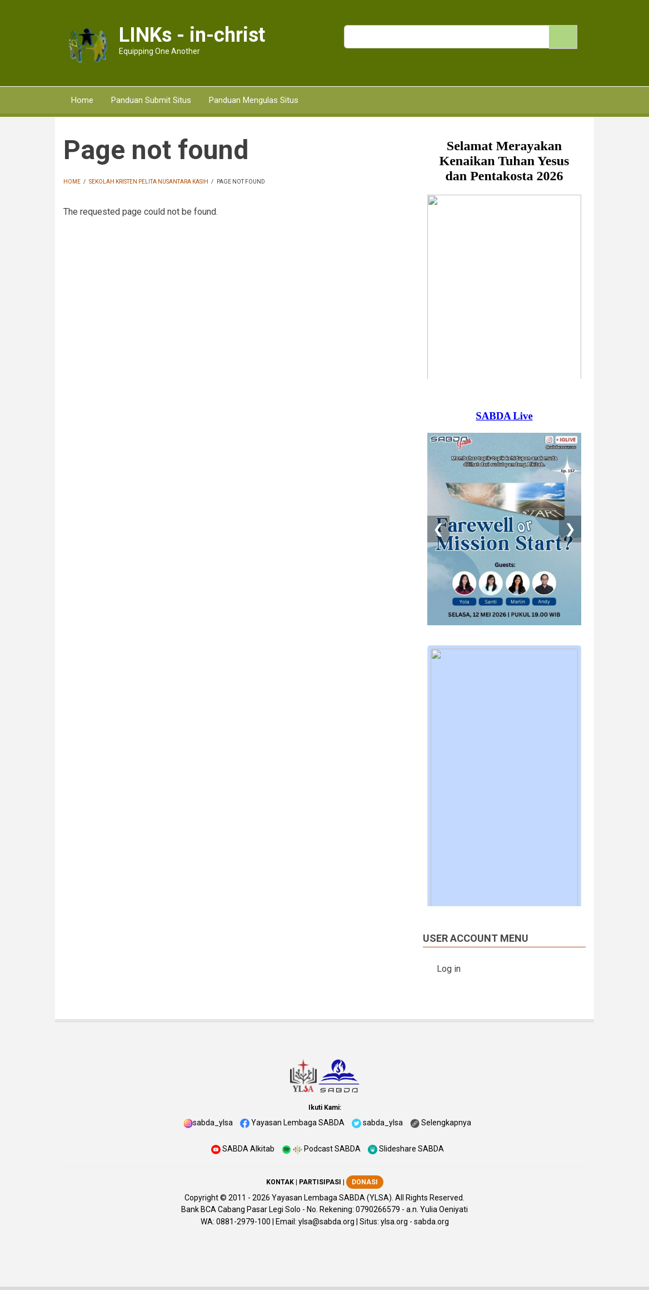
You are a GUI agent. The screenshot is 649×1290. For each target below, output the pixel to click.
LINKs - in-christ (192, 35)
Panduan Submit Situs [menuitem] (151, 100)
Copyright (201, 1197)
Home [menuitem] (82, 100)
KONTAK (280, 1182)
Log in (449, 968)
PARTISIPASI (320, 1182)
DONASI (365, 1182)
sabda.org (431, 1221)
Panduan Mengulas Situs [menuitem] (253, 100)
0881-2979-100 (243, 1221)
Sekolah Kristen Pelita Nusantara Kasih (148, 182)
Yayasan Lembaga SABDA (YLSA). (332, 1197)
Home (72, 182)
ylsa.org (394, 1221)
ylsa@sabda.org (326, 1221)
